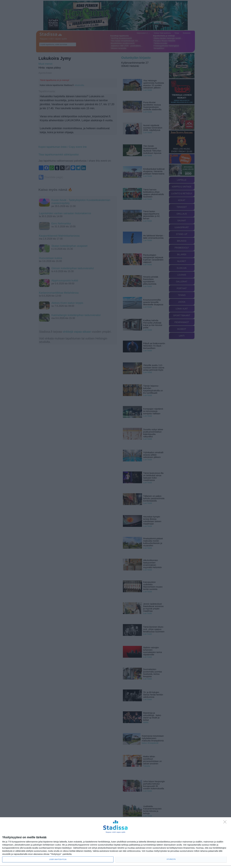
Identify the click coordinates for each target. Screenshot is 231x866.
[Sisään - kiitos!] (225, 822)
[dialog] (115, 841)
